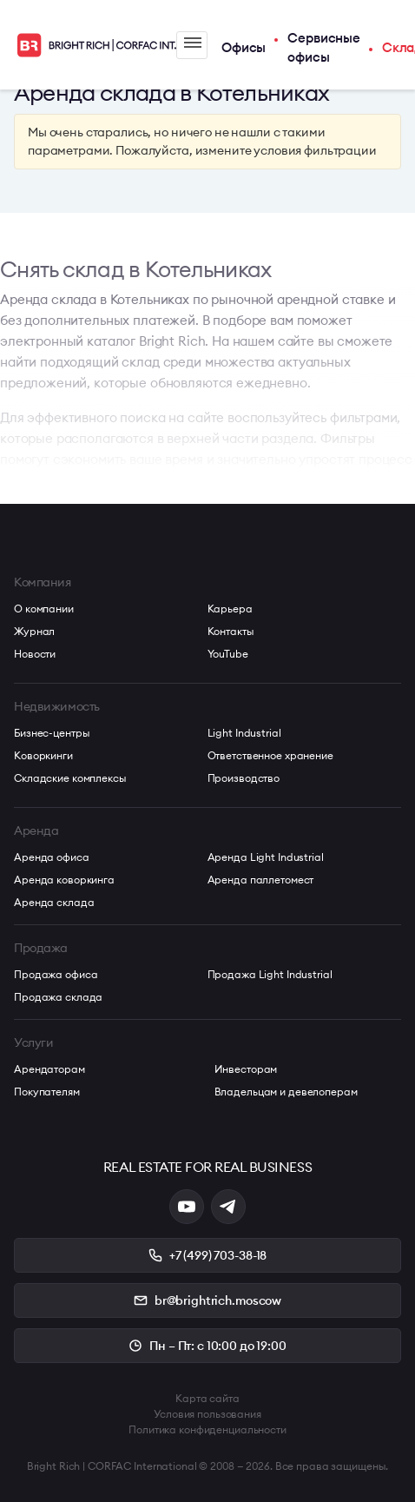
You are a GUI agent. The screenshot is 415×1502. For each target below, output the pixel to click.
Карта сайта (207, 1398)
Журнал (34, 631)
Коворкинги (43, 755)
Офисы (243, 47)
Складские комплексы (70, 777)
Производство (244, 777)
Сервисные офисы (323, 48)
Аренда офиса (51, 856)
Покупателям (47, 1091)
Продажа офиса (55, 974)
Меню (192, 42)
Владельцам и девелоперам (286, 1091)
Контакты (231, 631)
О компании (44, 608)
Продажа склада (58, 996)
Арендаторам (49, 1068)
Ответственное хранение (270, 755)
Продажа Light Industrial (270, 974)
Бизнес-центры (51, 732)
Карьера (230, 608)
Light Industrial (244, 732)
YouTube (228, 653)
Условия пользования (207, 1413)
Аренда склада (54, 902)
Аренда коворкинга (64, 879)
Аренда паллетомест (261, 879)
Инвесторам (246, 1068)
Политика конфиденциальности (207, 1429)
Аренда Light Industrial (266, 856)
